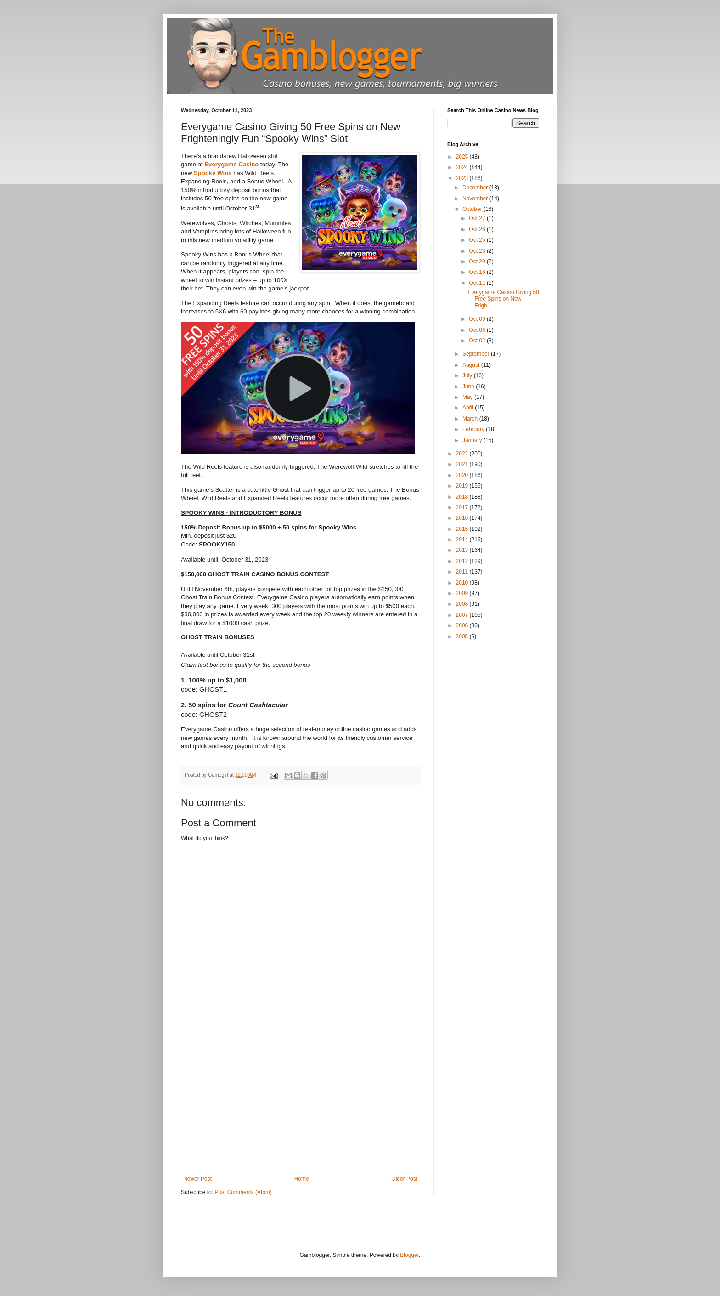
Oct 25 (478, 240)
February (474, 429)
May (468, 397)
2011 (463, 571)
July (468, 375)
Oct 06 (478, 330)
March (470, 418)
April (468, 407)
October (473, 209)
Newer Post (197, 1179)
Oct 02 (478, 340)
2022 (463, 453)
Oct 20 (478, 261)
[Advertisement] (300, 1106)
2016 (463, 518)
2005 (463, 636)
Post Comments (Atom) (243, 1192)
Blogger (409, 1255)
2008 (463, 604)
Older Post (404, 1179)
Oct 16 (478, 272)
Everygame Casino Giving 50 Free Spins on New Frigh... (503, 299)
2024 (463, 167)
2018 (463, 497)
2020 (463, 475)
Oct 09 (478, 319)
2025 (463, 156)
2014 (463, 539)
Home (301, 1179)
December (475, 187)
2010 (463, 583)
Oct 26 (478, 229)
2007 (463, 615)
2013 (463, 550)
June (469, 386)
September (476, 354)
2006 (463, 625)
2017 (463, 507)
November (475, 198)
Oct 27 (478, 218)
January (473, 440)
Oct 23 (478, 251)
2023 (463, 178)
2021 (463, 464)
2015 (463, 529)
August (471, 365)
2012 (463, 561)
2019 (463, 486)
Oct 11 (478, 283)
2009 (463, 593)
